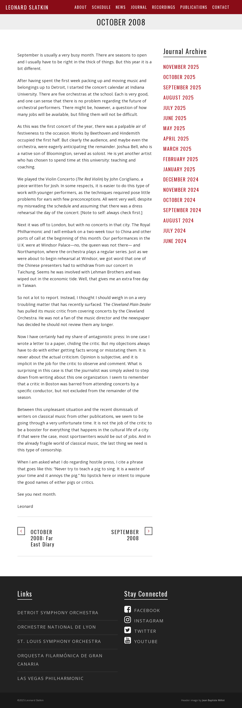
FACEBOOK (147, 610)
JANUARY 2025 (179, 169)
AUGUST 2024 (178, 220)
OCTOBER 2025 (179, 77)
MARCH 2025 (177, 148)
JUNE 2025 (175, 118)
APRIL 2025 (176, 138)
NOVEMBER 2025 (181, 67)
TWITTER (145, 631)
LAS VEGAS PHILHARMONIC (50, 678)
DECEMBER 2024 (181, 179)
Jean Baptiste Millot (213, 700)
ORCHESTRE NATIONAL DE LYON (56, 627)
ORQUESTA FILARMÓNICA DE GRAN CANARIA (60, 660)
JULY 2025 (174, 108)
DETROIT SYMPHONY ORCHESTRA (58, 613)
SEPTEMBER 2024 (182, 210)
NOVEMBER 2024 (181, 189)
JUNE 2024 (175, 241)
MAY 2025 (174, 128)
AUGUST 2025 (178, 97)
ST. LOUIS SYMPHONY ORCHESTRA (59, 641)
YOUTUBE (146, 641)
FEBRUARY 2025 (180, 159)
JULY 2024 (174, 230)
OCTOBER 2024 (179, 200)
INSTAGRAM (149, 621)
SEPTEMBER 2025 (182, 87)
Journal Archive (185, 51)
